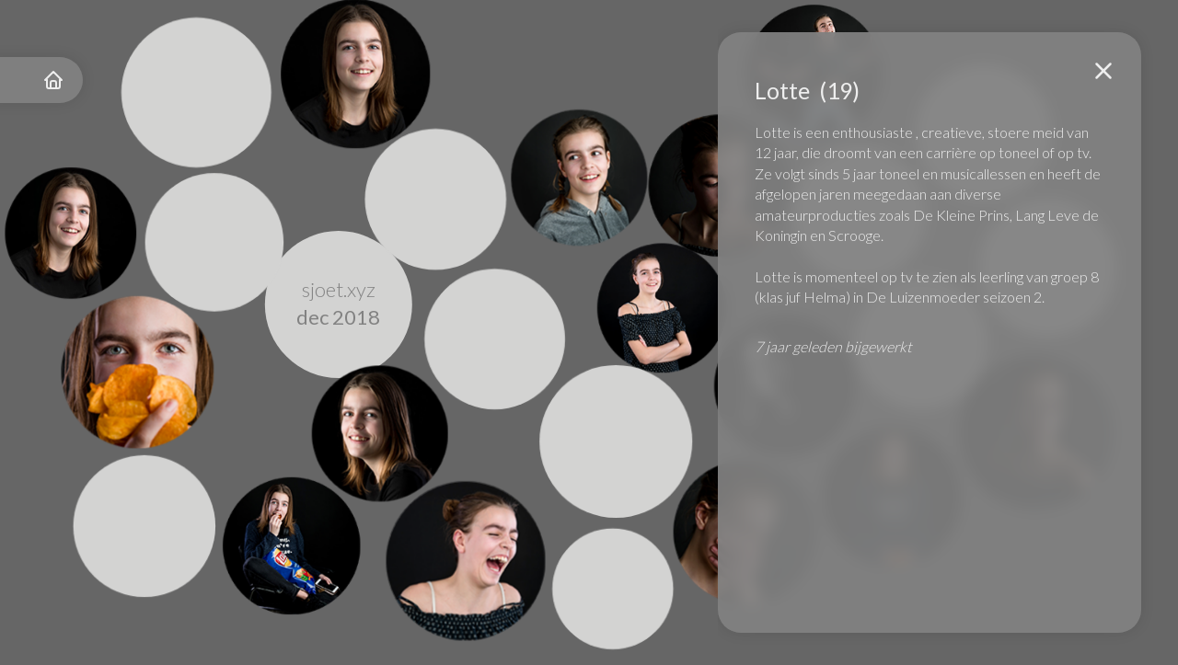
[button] (1103, 71)
